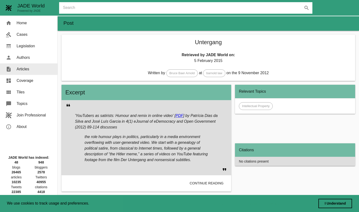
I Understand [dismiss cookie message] (335, 203)
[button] (182, 73)
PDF (179, 116)
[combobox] (187, 8)
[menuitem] (28, 23)
